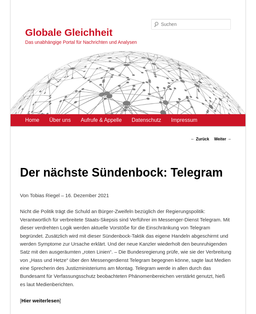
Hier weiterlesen (40, 300)
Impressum (184, 120)
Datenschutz (146, 120)
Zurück (200, 139)
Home (32, 120)
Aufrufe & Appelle (101, 120)
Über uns (60, 120)
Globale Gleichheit (68, 32)
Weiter (222, 139)
